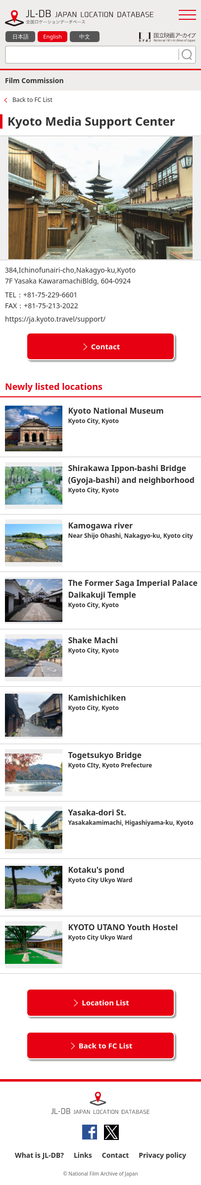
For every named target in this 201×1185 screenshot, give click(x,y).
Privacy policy (162, 1155)
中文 (84, 36)
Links (83, 1155)
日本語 (20, 36)
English (52, 36)
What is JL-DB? (39, 1155)
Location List (105, 1002)
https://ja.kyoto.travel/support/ (55, 319)
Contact (105, 346)
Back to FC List (32, 99)
